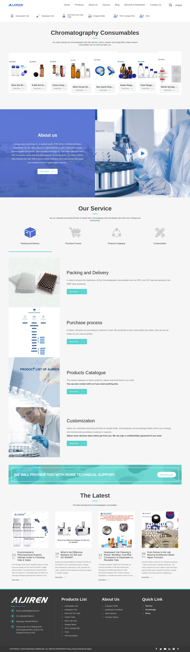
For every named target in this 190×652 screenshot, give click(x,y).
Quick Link (152, 599)
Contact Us (155, 5)
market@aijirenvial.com (31, 611)
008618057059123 (26, 616)
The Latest (95, 495)
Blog (117, 5)
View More (44, 171)
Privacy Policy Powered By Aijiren (79, 649)
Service (106, 5)
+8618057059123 (31, 621)
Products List (74, 599)
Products (79, 5)
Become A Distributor (134, 5)
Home (67, 5)
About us (93, 5)
